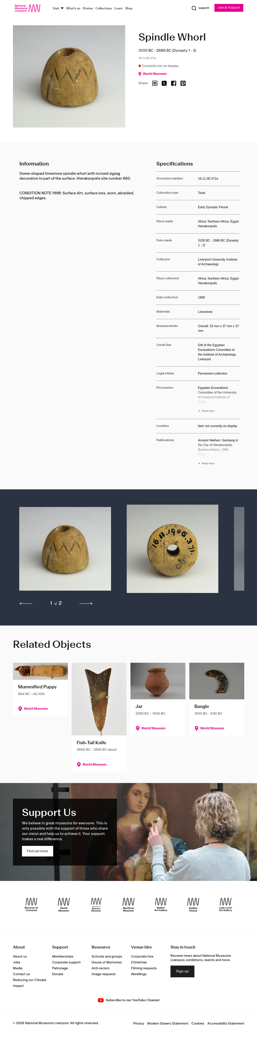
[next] (86, 603)
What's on (73, 8)
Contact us (21, 974)
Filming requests (144, 968)
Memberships (62, 956)
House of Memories (107, 962)
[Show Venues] (62, 8)
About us (20, 956)
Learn (118, 8)
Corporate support (66, 962)
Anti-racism (100, 968)
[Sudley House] (193, 905)
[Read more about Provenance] (219, 400)
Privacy (138, 1024)
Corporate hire (142, 956)
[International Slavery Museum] (96, 905)
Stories (88, 8)
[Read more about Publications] (219, 452)
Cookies (197, 1024)
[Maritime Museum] (128, 905)
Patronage (60, 968)
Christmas (139, 962)
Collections (104, 8)
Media (17, 968)
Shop (129, 8)
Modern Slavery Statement (167, 1024)
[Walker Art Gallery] (161, 905)
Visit (56, 8)
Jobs (16, 962)
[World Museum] (64, 905)
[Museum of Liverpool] (31, 905)
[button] (65, 551)
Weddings (139, 974)
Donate (57, 974)
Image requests (104, 974)
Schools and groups (107, 956)
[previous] (26, 603)
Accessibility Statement (225, 1024)
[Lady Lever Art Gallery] (225, 905)
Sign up (182, 971)
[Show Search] (200, 8)
